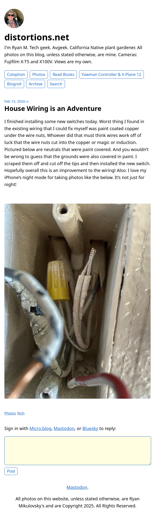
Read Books (63, 74)
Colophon (16, 74)
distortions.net (36, 37)
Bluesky (90, 428)
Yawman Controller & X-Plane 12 (111, 74)
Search (56, 84)
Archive (35, 84)
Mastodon (64, 428)
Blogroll (14, 84)
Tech (21, 413)
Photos (38, 74)
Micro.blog (40, 428)
